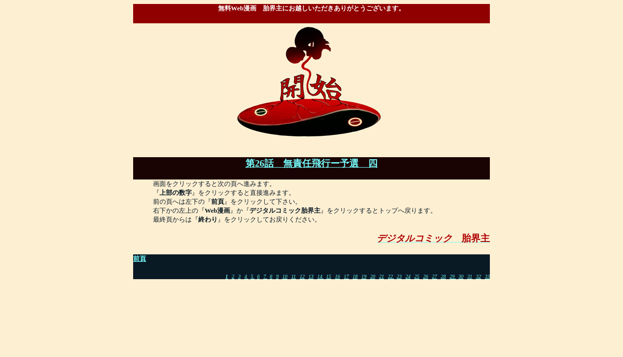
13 (311, 276)
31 (469, 276)
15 (328, 276)
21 (381, 276)
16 (337, 276)
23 (399, 276)
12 (302, 276)
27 (434, 276)
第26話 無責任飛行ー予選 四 (311, 163)
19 (364, 276)
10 (284, 276)
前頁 (139, 258)
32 (478, 276)
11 (293, 276)
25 (416, 276)
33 (487, 276)
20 (372, 276)
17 (346, 276)
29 (453, 276)
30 (461, 276)
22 (391, 276)
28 (443, 276)
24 (407, 276)
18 (355, 276)
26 (425, 276)
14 (320, 276)
